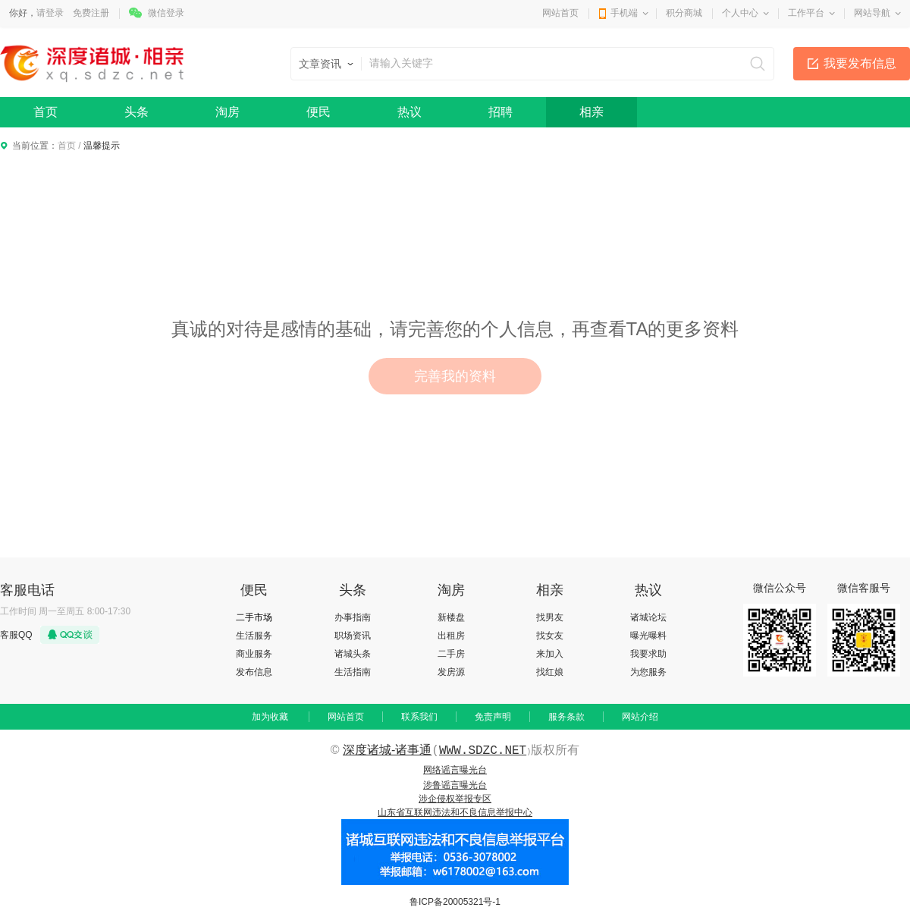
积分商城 (684, 13)
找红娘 (549, 672)
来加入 (549, 653)
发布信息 (254, 672)
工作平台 (806, 13)
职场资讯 (352, 635)
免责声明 (493, 716)
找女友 (549, 635)
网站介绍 (640, 716)
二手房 (451, 653)
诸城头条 (352, 653)
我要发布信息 (860, 63)
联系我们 (419, 716)
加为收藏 (270, 716)
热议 (409, 111)
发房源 (451, 672)
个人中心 (740, 13)
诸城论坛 (648, 617)
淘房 (227, 111)
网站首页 (560, 13)
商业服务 (254, 653)
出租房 (451, 635)
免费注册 (91, 13)
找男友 (549, 617)
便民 (318, 111)
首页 (45, 111)
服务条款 (566, 716)
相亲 (591, 111)
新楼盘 (451, 617)
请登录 (50, 13)
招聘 (500, 111)
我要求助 (648, 653)
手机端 (624, 13)
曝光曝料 (648, 635)
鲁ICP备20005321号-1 (455, 901)
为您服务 (648, 672)
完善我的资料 (455, 376)
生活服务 (254, 635)
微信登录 (166, 13)
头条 (136, 111)
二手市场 (254, 617)
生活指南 (352, 672)
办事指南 (352, 617)
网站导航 (872, 13)
